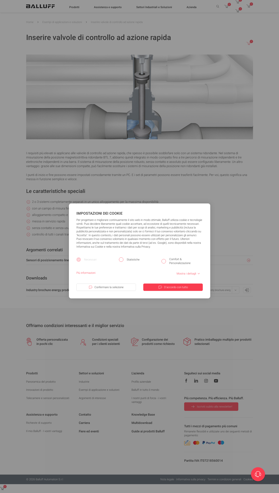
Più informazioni (85, 273)
